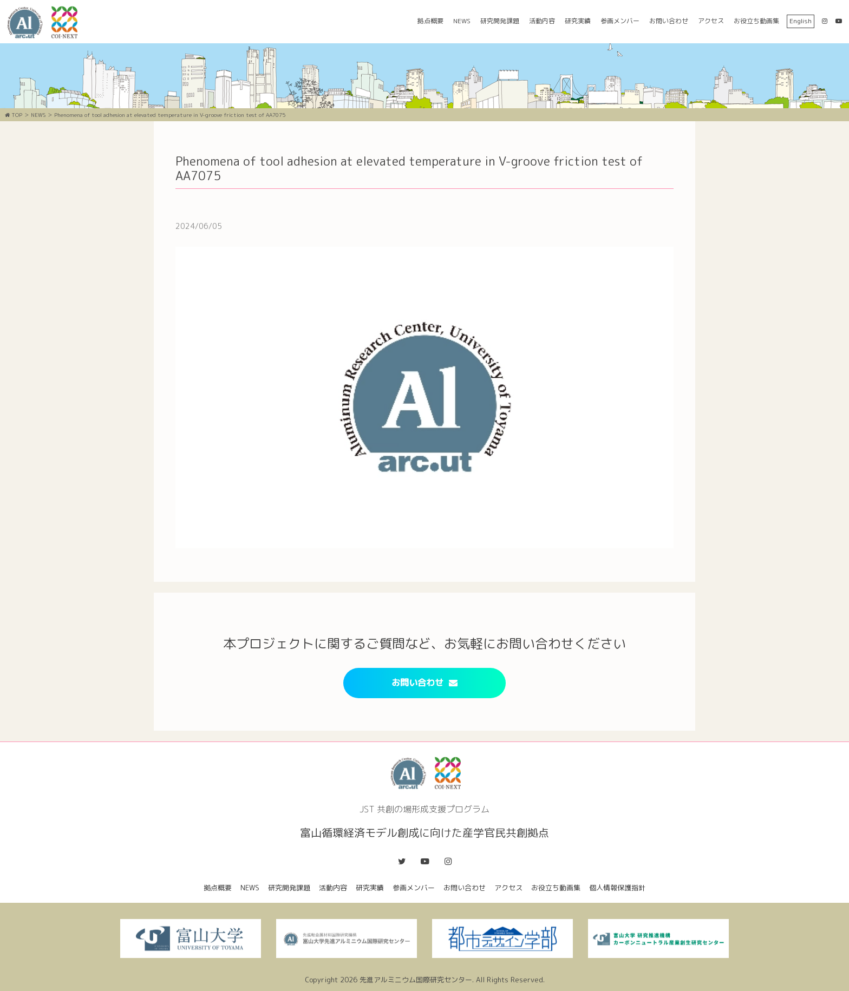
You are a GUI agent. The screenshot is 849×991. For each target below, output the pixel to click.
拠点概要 (430, 20)
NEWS (462, 20)
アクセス (711, 20)
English (800, 20)
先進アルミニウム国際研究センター (416, 980)
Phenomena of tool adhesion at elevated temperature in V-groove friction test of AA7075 (169, 114)
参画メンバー (619, 20)
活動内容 (542, 20)
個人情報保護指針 (617, 887)
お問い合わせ (668, 20)
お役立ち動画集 (756, 20)
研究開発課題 (499, 20)
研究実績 (578, 20)
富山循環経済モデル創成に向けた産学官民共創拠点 (46, 22)
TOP (13, 114)
